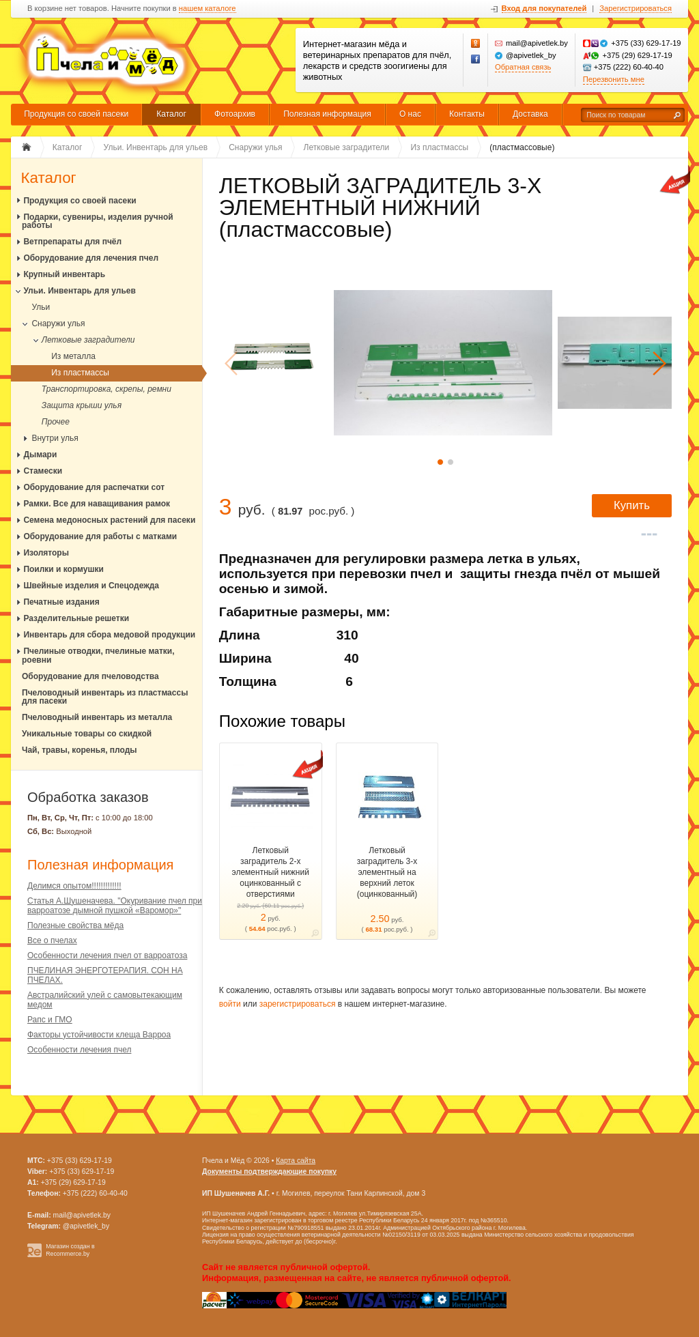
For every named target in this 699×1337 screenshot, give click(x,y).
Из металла (73, 356)
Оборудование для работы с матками (100, 536)
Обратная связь (523, 67)
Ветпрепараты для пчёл (72, 241)
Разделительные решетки (76, 618)
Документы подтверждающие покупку (269, 1171)
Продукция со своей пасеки (76, 114)
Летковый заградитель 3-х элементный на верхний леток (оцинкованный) (387, 872)
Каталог (171, 114)
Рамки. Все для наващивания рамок (96, 503)
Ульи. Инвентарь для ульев (79, 291)
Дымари (40, 454)
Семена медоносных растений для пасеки (109, 520)
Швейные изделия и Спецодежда (91, 585)
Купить (632, 505)
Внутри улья (54, 438)
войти (230, 1004)
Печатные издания (61, 602)
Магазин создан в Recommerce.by (70, 1250)
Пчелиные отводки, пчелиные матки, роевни (98, 655)
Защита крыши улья (82, 405)
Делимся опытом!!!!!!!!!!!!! (74, 886)
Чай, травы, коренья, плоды (79, 750)
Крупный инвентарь (64, 274)
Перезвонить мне (613, 79)
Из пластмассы (80, 372)
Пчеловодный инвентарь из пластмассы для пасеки (105, 697)
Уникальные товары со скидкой (87, 733)
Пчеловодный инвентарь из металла (97, 717)
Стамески (42, 471)
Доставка (530, 114)
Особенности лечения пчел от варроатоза (107, 955)
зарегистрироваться (297, 1004)
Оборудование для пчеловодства (90, 676)
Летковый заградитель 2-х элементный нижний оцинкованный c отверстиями (270, 872)
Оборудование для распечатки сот (94, 487)
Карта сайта (295, 1160)
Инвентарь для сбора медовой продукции (109, 634)
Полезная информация (327, 114)
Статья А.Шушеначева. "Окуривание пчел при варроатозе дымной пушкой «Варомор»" (114, 905)
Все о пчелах (52, 940)
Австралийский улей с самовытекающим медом (104, 999)
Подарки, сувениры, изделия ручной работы (97, 221)
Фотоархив (234, 114)
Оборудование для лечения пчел (90, 258)
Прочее (56, 422)
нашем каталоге (207, 8)
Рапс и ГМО (49, 1019)
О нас (410, 114)
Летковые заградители (88, 340)
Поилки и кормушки (63, 569)
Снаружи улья (58, 323)
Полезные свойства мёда (75, 925)
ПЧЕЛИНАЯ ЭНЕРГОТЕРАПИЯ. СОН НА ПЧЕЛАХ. (105, 975)
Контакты (467, 114)
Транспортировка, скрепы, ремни (106, 389)
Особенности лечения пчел (79, 1049)
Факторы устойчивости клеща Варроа (99, 1034)
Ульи (40, 307)
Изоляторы (46, 553)
